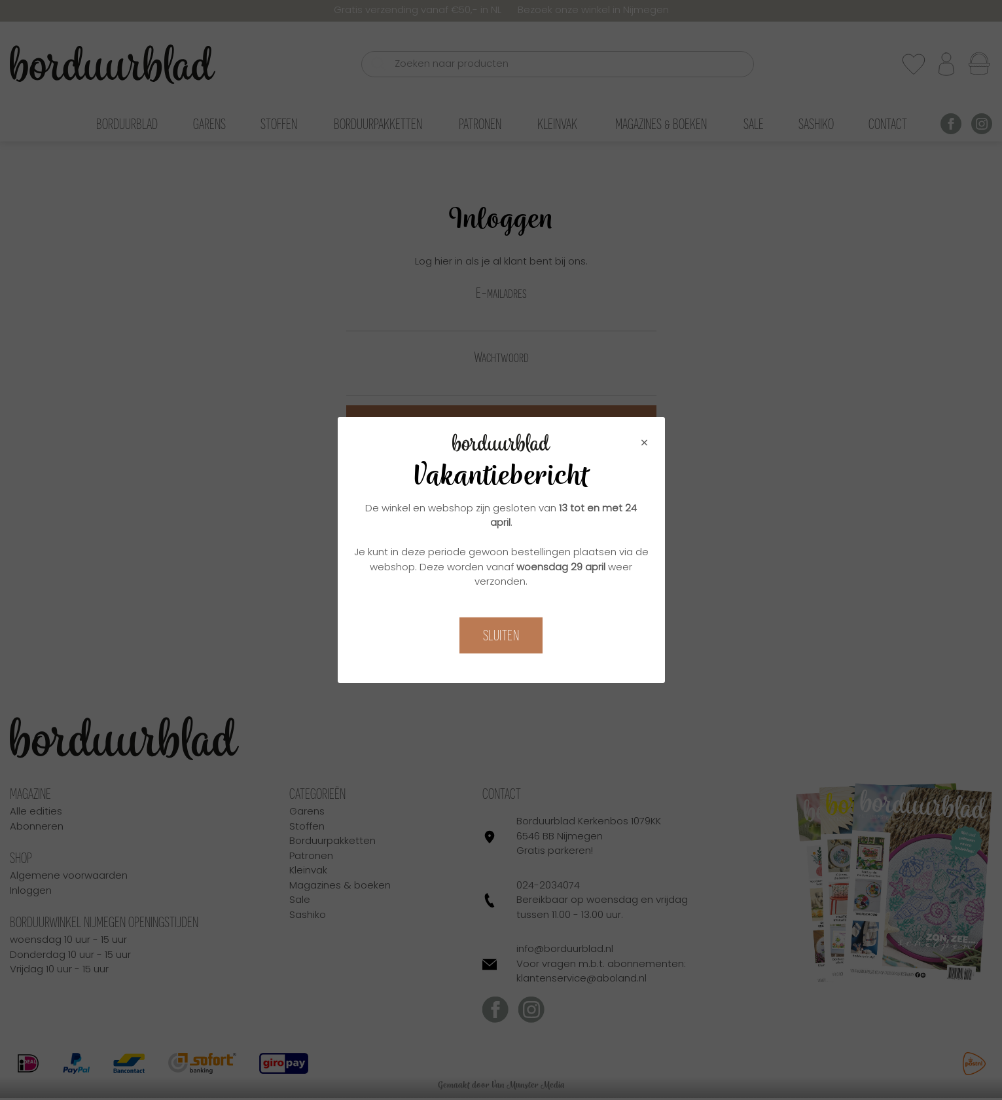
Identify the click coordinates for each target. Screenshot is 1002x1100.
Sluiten (501, 635)
